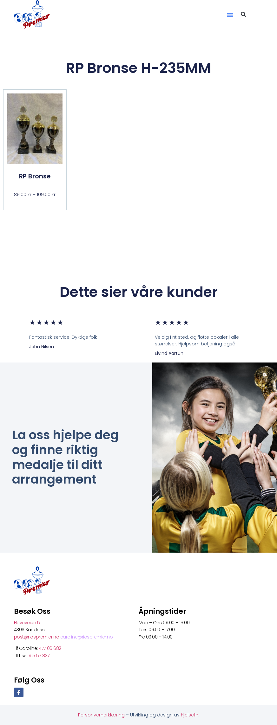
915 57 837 (39, 655)
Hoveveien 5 (27, 622)
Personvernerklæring (102, 715)
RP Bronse (35, 176)
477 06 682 (50, 648)
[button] (230, 14)
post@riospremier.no (37, 637)
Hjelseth (189, 715)
